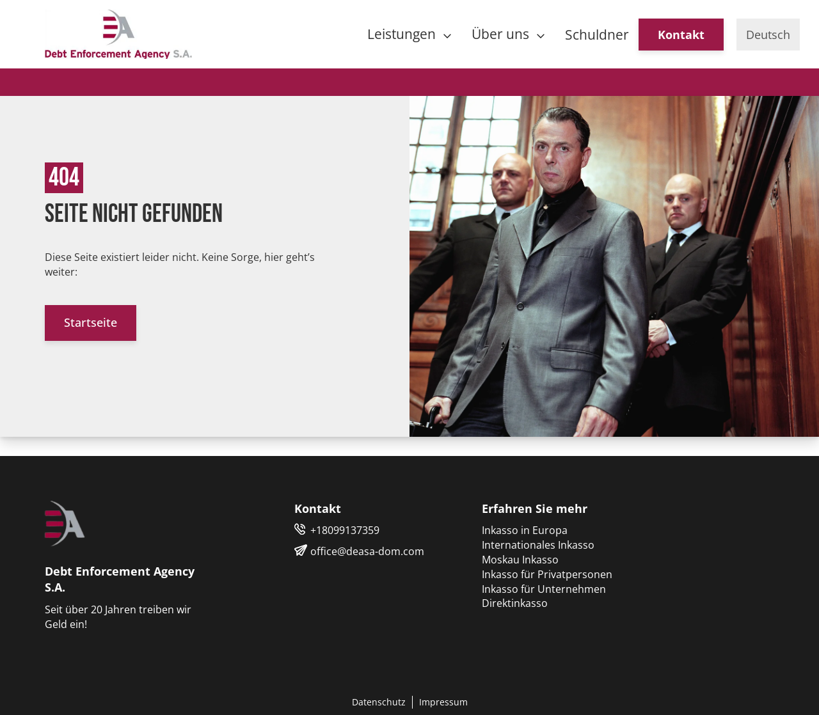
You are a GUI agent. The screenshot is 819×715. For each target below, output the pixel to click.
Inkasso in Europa (525, 530)
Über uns (502, 34)
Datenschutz (379, 702)
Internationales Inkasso (538, 545)
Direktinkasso (515, 603)
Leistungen (403, 34)
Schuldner (597, 34)
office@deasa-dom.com (367, 551)
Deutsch (768, 34)
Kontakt (681, 34)
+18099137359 (344, 530)
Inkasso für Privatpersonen (547, 574)
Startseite (90, 322)
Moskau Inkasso (520, 560)
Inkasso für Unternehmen (544, 589)
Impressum (443, 702)
